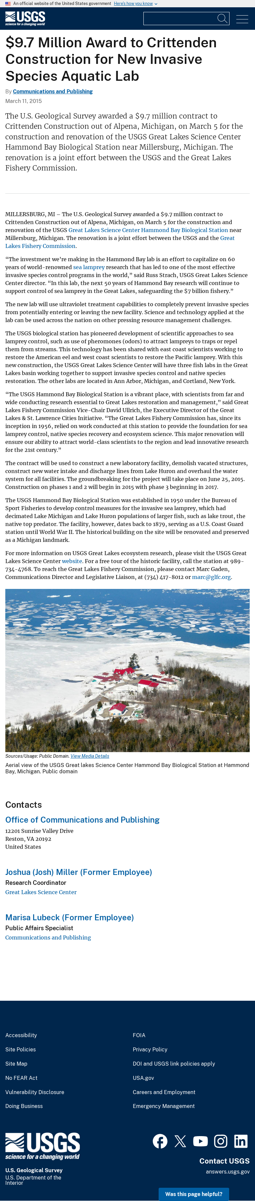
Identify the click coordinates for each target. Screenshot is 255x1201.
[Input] (186, 18)
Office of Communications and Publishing (82, 819)
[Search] (223, 18)
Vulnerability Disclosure (34, 1092)
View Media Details (90, 756)
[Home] (25, 24)
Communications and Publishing (53, 91)
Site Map (16, 1064)
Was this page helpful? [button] (194, 1194)
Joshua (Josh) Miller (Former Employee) (78, 872)
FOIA (139, 1035)
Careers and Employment (164, 1092)
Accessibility (21, 1035)
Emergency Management (164, 1106)
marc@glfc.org (211, 577)
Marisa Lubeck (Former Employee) (69, 917)
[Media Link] (127, 671)
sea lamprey (89, 267)
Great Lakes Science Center (104, 230)
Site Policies (20, 1050)
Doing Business (24, 1106)
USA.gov (143, 1078)
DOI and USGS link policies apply (174, 1064)
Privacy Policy (150, 1050)
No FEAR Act (21, 1078)
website (72, 561)
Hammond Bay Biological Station (184, 230)
